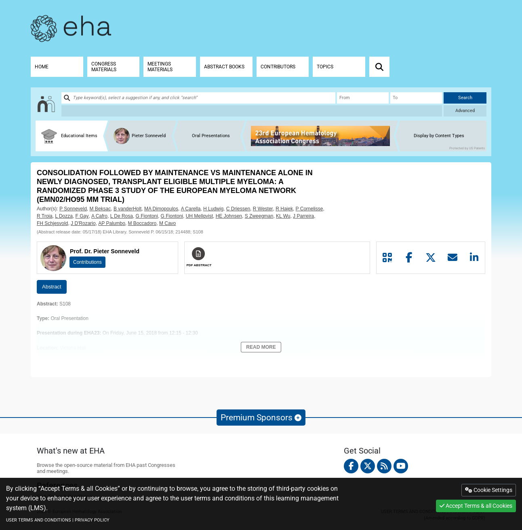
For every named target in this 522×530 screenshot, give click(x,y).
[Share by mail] (452, 257)
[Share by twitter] (431, 257)
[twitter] (367, 466)
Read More (261, 347)
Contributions (87, 262)
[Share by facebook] (409, 257)
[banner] (323, 136)
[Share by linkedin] (474, 257)
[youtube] (401, 466)
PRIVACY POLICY (92, 520)
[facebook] (351, 466)
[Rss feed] (384, 466)
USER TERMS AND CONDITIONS (38, 520)
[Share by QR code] (387, 257)
